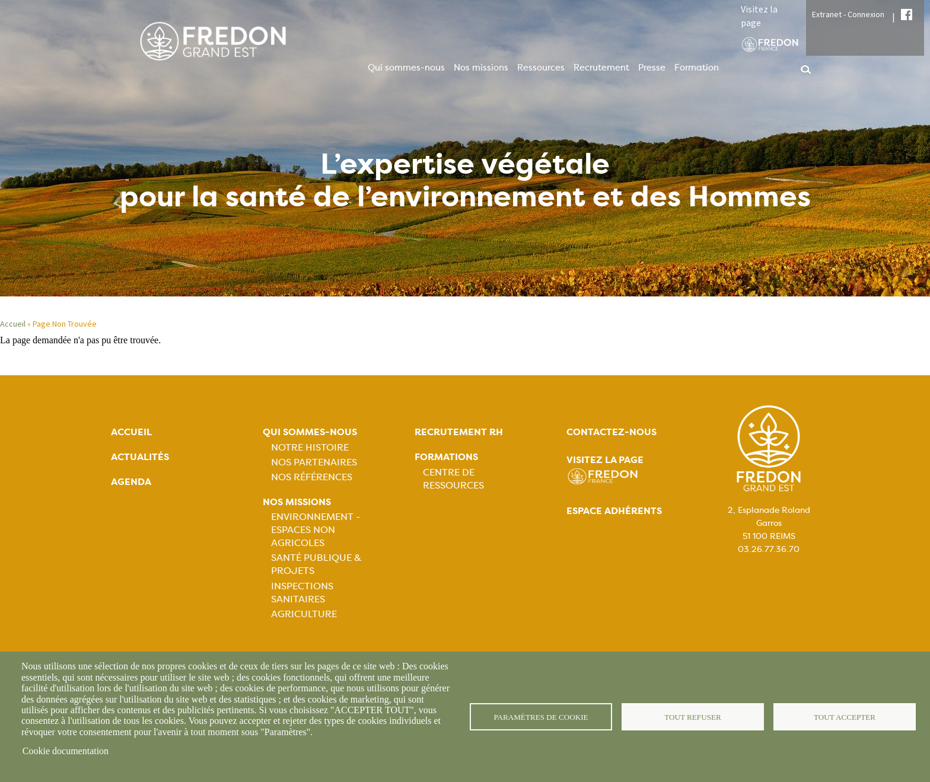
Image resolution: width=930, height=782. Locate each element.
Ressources (541, 68)
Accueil (13, 323)
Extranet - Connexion (848, 14)
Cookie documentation (66, 751)
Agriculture (304, 614)
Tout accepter (845, 716)
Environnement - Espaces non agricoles (315, 529)
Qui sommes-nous (406, 68)
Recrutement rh (459, 432)
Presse (651, 68)
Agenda (131, 481)
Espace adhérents (614, 511)
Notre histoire (310, 447)
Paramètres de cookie (541, 716)
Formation (696, 68)
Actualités (140, 457)
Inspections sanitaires (302, 592)
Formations (446, 457)
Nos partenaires (314, 462)
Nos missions (481, 68)
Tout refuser (693, 716)
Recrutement (601, 68)
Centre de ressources (453, 478)
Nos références (311, 477)
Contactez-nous (611, 432)
